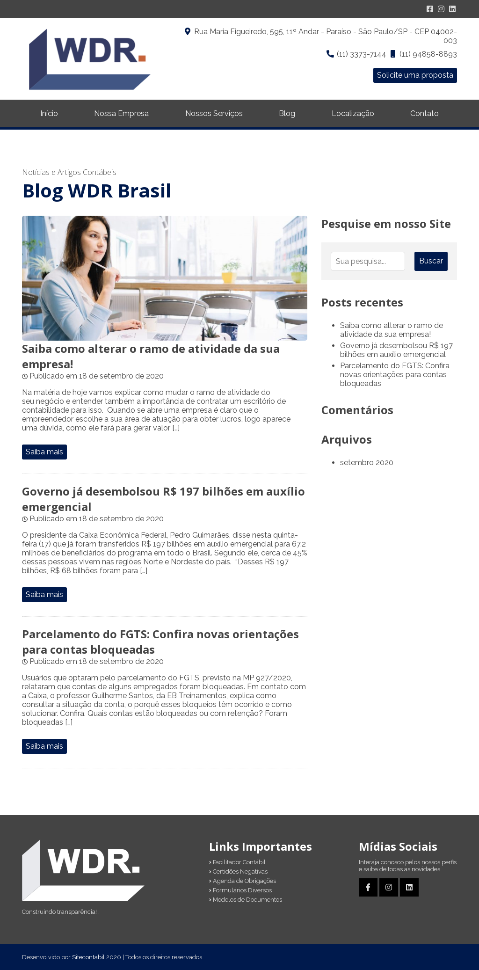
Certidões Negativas (238, 871)
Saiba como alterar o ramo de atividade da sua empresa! (391, 330)
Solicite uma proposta (415, 75)
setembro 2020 (366, 462)
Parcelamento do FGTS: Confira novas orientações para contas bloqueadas (395, 374)
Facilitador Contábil (237, 862)
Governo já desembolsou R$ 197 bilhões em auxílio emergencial (396, 350)
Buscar (431, 260)
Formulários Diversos (240, 890)
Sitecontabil (88, 957)
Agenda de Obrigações (242, 880)
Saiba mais (44, 451)
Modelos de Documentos (245, 899)
